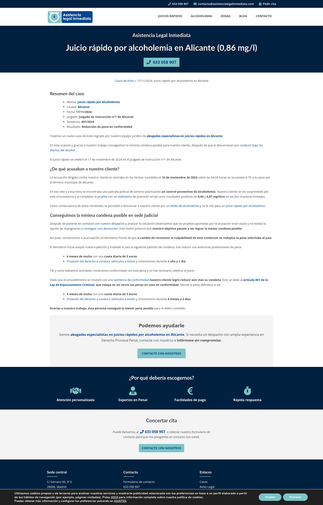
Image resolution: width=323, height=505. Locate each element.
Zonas (226, 16)
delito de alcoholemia (184, 206)
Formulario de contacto (139, 482)
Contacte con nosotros (161, 353)
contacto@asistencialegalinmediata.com (224, 4)
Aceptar (270, 497)
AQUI (114, 497)
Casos (203, 482)
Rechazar (295, 497)
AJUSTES (120, 501)
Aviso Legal (207, 487)
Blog (243, 16)
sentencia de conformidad (131, 280)
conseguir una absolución (101, 228)
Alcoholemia (201, 16)
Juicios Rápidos (170, 16)
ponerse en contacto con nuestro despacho (95, 223)
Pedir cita (267, 4)
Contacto (264, 16)
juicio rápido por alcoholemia (245, 206)
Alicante (83, 107)
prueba (102, 196)
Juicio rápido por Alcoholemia (98, 102)
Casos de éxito (124, 81)
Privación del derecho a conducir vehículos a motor (101, 261)
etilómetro (125, 196)
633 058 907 (178, 4)
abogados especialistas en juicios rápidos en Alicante (185, 136)
